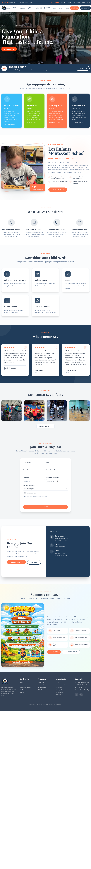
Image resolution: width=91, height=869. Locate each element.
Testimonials (38, 8)
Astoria (58, 682)
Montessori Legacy (47, 8)
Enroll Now (9, 49)
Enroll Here (74, 8)
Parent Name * (27, 462)
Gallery (55, 8)
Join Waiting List (71, 652)
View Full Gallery (45, 426)
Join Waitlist (45, 507)
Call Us (54, 652)
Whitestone (59, 695)
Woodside (59, 687)
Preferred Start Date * (52, 477)
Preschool (41, 685)
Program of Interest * (29, 485)
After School (41, 690)
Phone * (25, 470)
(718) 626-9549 (60, 547)
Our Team (30, 8)
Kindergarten (42, 687)
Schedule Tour (16, 562)
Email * (48, 462)
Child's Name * (50, 470)
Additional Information (30, 493)
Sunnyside (59, 690)
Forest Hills (59, 692)
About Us (14, 8)
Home (8, 8)
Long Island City (61, 685)
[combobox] (45, 488)
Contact (67, 8)
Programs (22, 8)
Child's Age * (26, 477)
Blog (61, 8)
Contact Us (83, 68)
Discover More (57, 189)
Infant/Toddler (42, 682)
